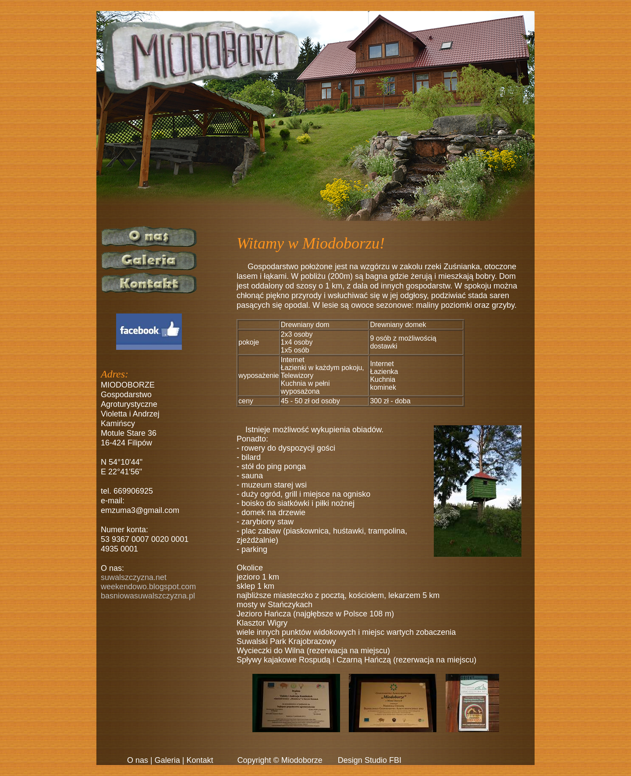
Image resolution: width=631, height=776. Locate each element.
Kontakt (199, 760)
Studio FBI (383, 760)
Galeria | (169, 760)
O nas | (139, 760)
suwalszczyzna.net (134, 577)
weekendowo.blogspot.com (148, 586)
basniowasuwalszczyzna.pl (148, 595)
